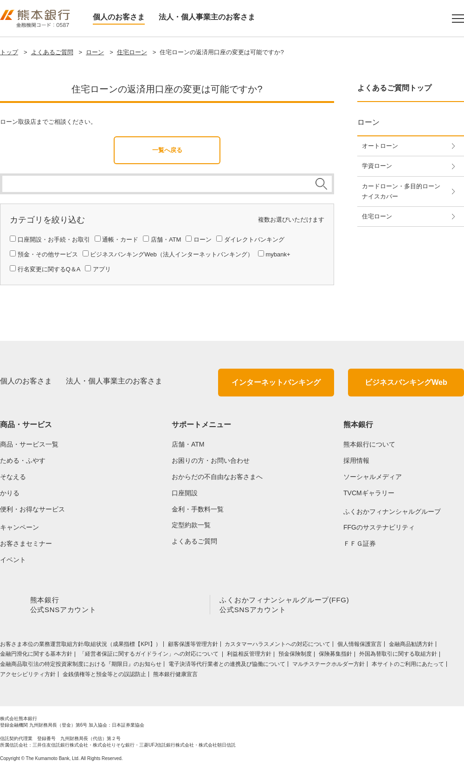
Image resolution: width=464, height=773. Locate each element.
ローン (95, 52)
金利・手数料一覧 (198, 509)
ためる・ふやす (22, 460)
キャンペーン (19, 527)
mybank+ (277, 254)
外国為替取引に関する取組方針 (398, 655)
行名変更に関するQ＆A (49, 269)
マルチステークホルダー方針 (328, 666)
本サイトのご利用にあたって (408, 666)
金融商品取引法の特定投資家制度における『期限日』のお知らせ (80, 666)
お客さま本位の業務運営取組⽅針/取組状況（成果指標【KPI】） (80, 646)
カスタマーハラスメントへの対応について (277, 646)
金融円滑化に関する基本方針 (36, 655)
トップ (9, 52)
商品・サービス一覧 (29, 444)
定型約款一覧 (191, 525)
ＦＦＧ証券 (359, 543)
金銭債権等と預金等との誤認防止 (104, 675)
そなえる (13, 476)
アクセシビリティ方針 (28, 675)
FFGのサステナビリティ (379, 527)
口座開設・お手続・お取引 (54, 239)
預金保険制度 (295, 655)
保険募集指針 (335, 655)
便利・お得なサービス (32, 509)
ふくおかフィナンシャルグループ (392, 511)
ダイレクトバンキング (254, 239)
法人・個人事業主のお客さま (207, 17)
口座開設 (185, 493)
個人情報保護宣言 (359, 646)
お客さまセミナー (26, 543)
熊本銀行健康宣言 (175, 675)
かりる (9, 493)
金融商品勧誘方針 (411, 646)
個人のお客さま (119, 17)
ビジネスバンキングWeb (406, 382)
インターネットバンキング (276, 382)
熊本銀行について (369, 444)
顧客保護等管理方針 (193, 646)
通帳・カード (120, 239)
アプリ (102, 269)
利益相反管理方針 (249, 655)
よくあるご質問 (52, 52)
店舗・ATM (166, 239)
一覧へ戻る (167, 150)
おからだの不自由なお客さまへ (217, 476)
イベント (13, 559)
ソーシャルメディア (372, 476)
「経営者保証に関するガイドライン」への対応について (149, 655)
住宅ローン (132, 52)
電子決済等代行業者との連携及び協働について (226, 666)
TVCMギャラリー (368, 493)
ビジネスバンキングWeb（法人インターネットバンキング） (171, 254)
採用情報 (356, 460)
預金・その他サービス (48, 254)
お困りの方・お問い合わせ (211, 460)
